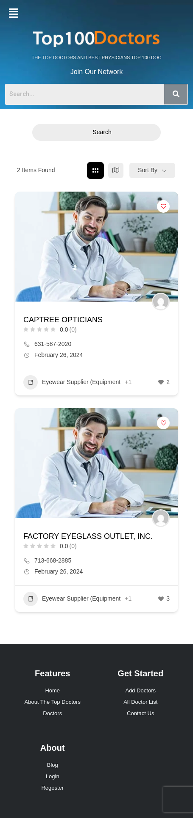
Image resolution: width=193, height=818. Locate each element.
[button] (13, 13)
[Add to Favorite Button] (163, 206)
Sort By (147, 170)
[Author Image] (161, 301)
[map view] (115, 170)
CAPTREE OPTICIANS (63, 320)
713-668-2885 (52, 560)
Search (96, 132)
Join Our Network (96, 71)
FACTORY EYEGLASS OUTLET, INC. (88, 536)
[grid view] (95, 170)
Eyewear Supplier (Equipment (71, 382)
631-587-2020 (52, 343)
